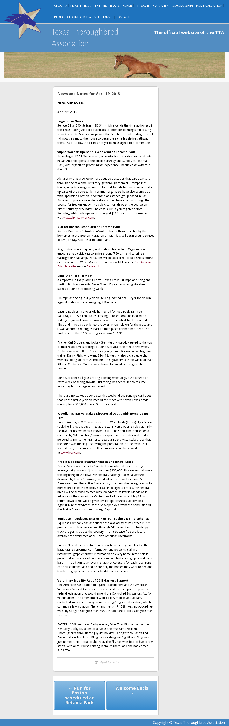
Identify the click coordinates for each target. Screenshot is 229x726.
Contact (123, 17)
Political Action (209, 5)
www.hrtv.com (70, 452)
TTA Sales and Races (151, 5)
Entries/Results (107, 5)
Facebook (93, 266)
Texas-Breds (79, 5)
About (59, 5)
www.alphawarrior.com (78, 217)
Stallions (102, 17)
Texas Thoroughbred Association (84, 38)
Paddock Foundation (71, 17)
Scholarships (183, 5)
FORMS (127, 5)
